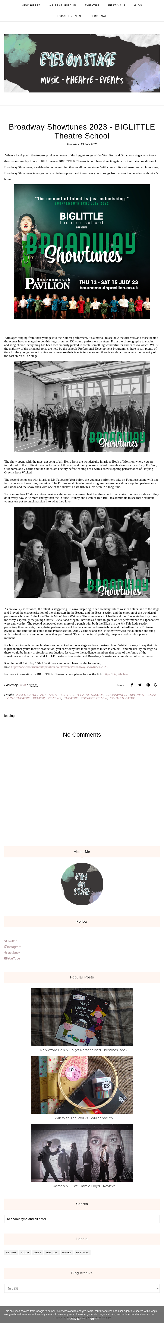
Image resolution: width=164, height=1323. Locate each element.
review (39, 698)
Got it (94, 1319)
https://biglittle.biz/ (116, 674)
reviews (54, 698)
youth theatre (122, 698)
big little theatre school (81, 695)
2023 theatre (26, 695)
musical (52, 1252)
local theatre (18, 698)
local (152, 695)
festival (82, 1252)
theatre (71, 698)
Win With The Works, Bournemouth (84, 1118)
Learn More (76, 1319)
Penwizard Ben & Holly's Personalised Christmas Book (83, 1050)
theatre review (94, 698)
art (43, 695)
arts (53, 695)
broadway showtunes (125, 695)
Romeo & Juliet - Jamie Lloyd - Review (84, 1186)
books (67, 1252)
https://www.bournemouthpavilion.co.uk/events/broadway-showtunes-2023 (59, 667)
